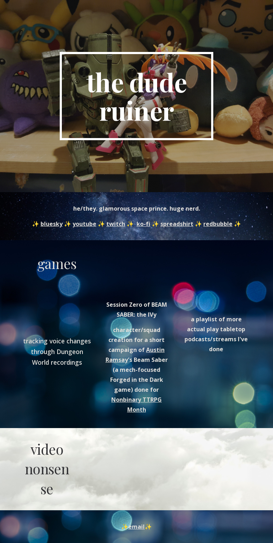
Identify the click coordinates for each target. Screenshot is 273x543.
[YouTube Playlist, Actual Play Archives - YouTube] (216, 279)
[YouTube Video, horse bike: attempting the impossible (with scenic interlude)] (106, 469)
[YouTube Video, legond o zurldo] (166, 469)
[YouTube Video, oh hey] (56, 305)
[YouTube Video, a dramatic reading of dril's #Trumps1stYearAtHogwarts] (226, 462)
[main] (136, 96)
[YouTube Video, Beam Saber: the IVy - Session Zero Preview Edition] (136, 272)
